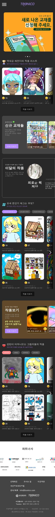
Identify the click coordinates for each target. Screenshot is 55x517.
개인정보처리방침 (17, 486)
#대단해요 (35, 352)
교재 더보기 (11, 146)
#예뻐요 (16, 352)
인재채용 (13, 481)
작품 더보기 (11, 331)
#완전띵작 (6, 352)
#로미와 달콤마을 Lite (9, 212)
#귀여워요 (25, 352)
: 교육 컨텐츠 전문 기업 (27, 502)
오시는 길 (27, 481)
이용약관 (41, 481)
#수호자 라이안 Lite (38, 212)
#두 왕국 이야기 (24, 212)
